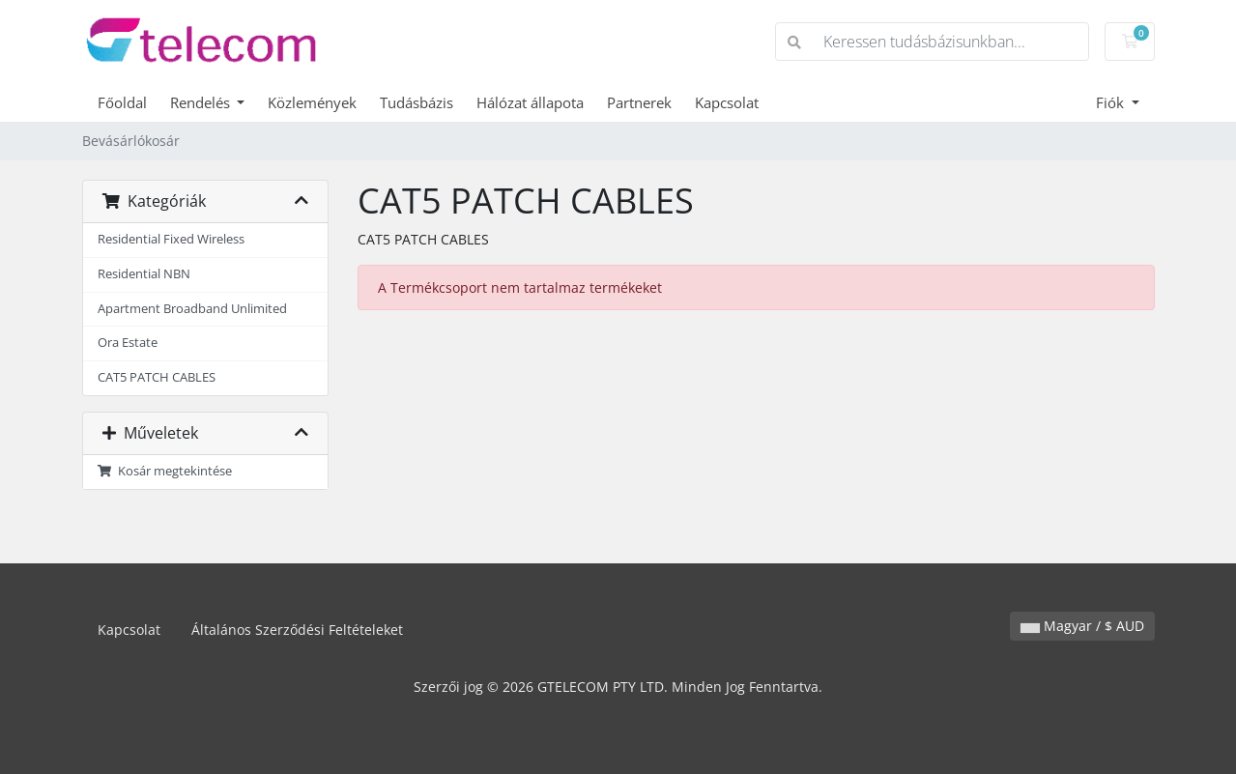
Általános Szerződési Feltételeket (297, 629)
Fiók (1112, 102)
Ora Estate (128, 342)
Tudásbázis (416, 102)
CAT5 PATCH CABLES (157, 377)
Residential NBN (144, 274)
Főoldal (122, 102)
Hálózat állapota (530, 102)
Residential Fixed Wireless (171, 239)
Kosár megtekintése (165, 471)
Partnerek (639, 102)
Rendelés (202, 102)
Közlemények (312, 102)
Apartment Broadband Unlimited (192, 309)
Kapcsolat (727, 102)
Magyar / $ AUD (1082, 625)
